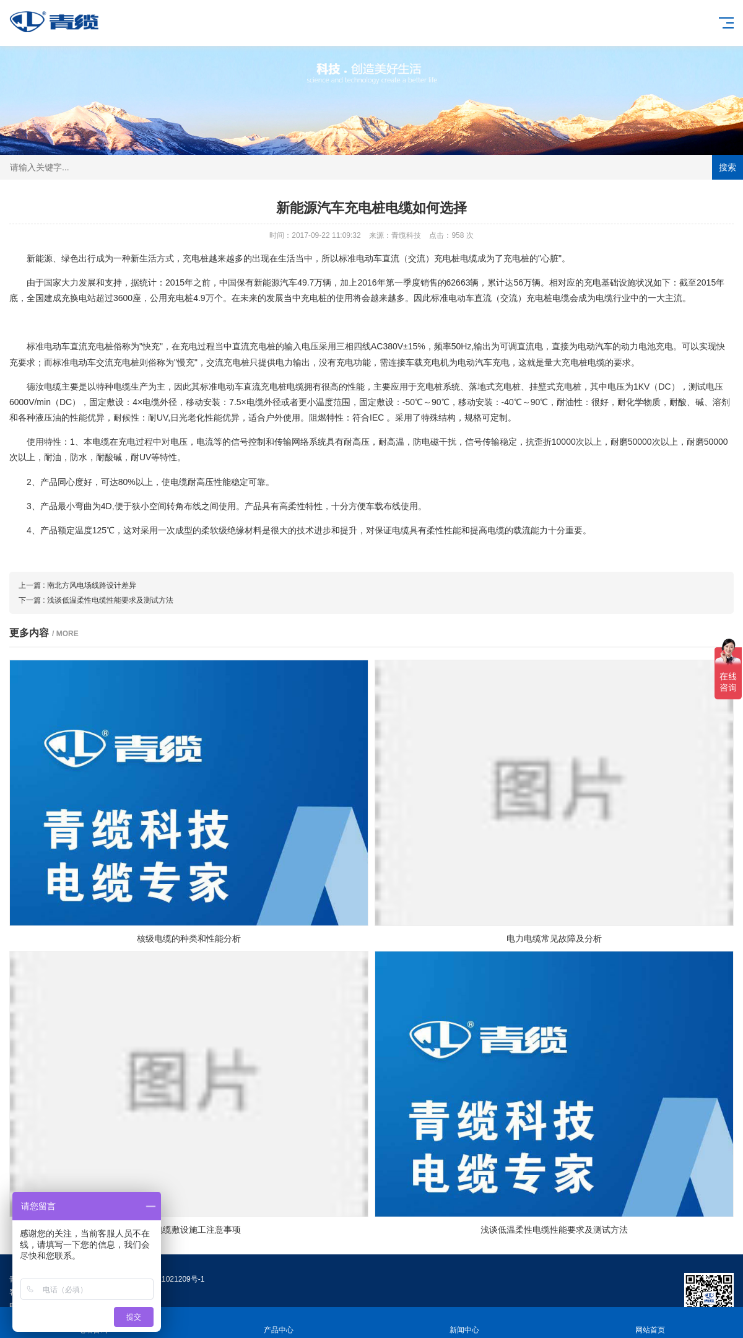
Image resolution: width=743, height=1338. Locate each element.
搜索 (727, 167)
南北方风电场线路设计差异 (91, 585)
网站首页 (650, 1322)
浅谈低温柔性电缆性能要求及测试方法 (110, 600)
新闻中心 (464, 1322)
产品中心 (279, 1322)
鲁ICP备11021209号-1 (167, 1279)
